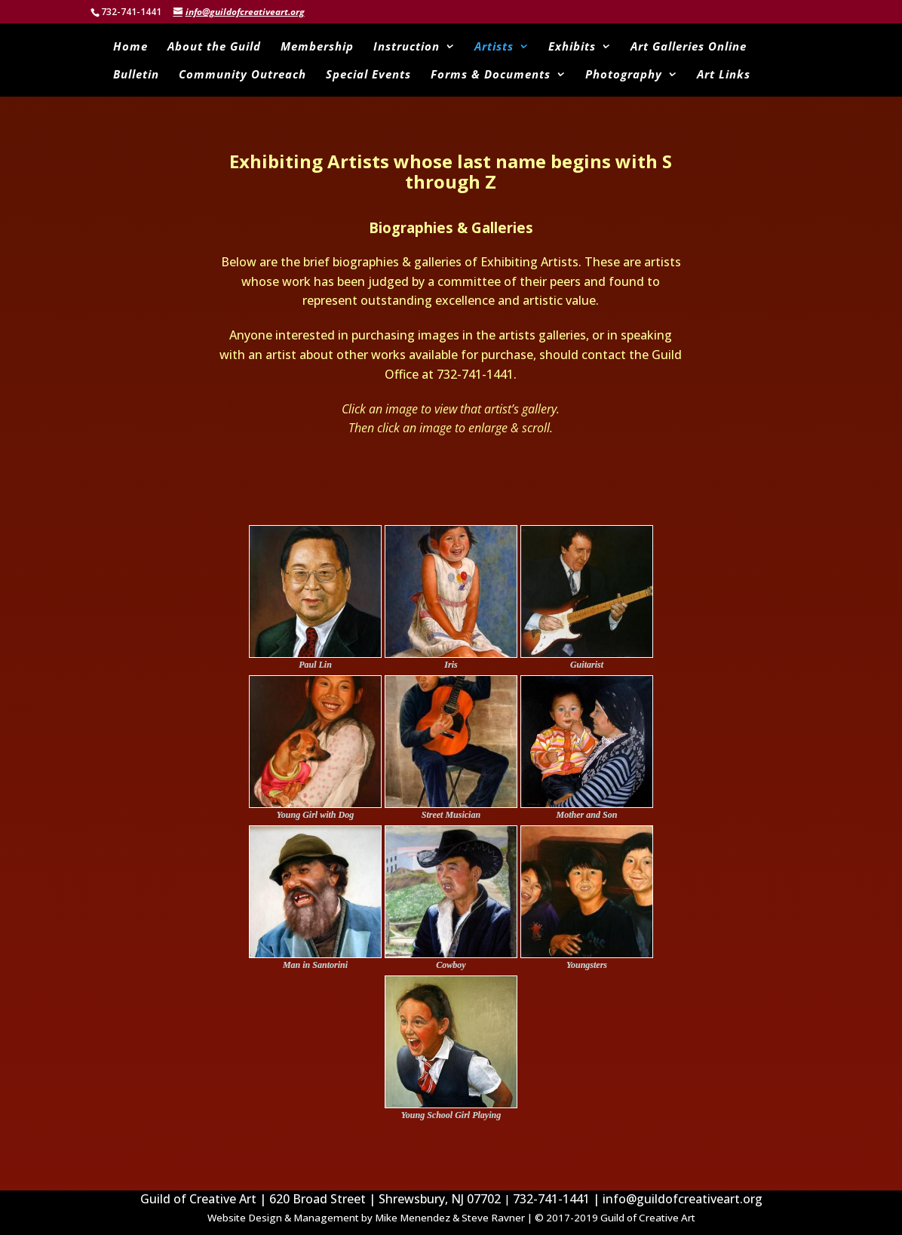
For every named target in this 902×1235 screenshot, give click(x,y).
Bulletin (136, 75)
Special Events (368, 75)
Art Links (723, 75)
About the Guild (214, 47)
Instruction (406, 47)
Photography (623, 75)
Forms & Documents (491, 75)
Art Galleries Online (688, 47)
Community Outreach (242, 75)
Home (130, 47)
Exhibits (572, 47)
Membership (317, 47)
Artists (494, 47)
